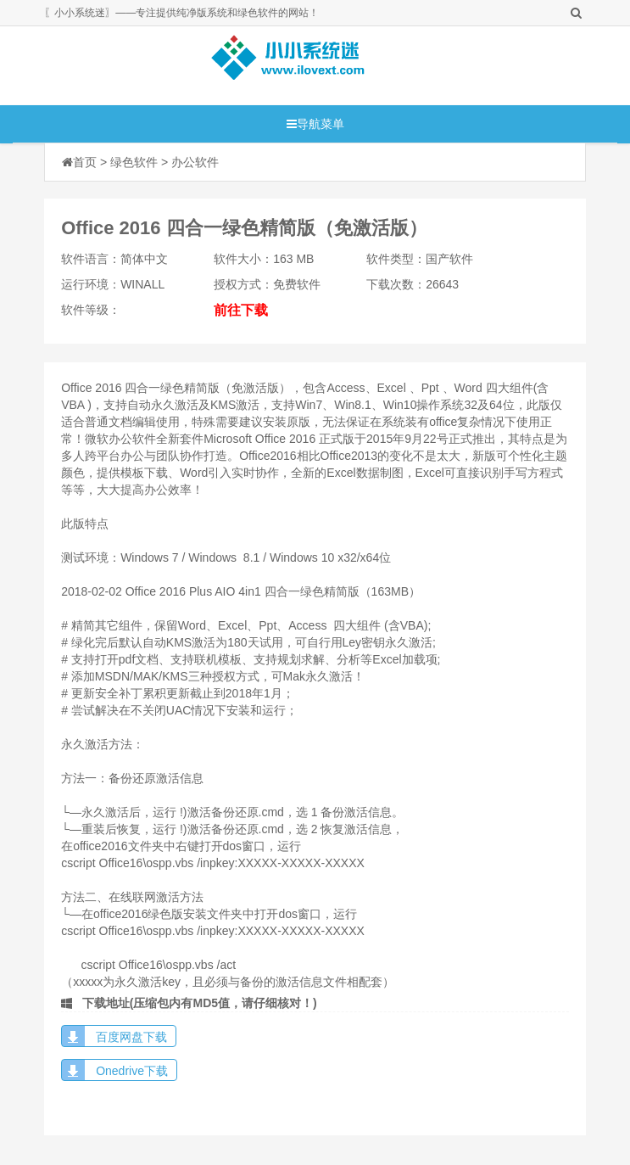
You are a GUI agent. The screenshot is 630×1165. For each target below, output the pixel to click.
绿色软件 (134, 162)
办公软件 (195, 162)
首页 (85, 162)
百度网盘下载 (131, 1037)
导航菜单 (315, 124)
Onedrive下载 (132, 1071)
